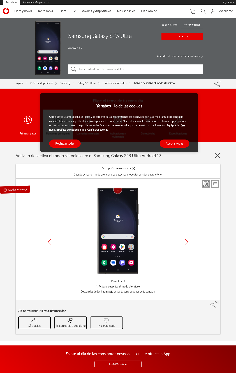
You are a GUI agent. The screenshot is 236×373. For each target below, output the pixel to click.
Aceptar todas (174, 143)
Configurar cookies (97, 129)
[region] (119, 122)
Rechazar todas (65, 143)
